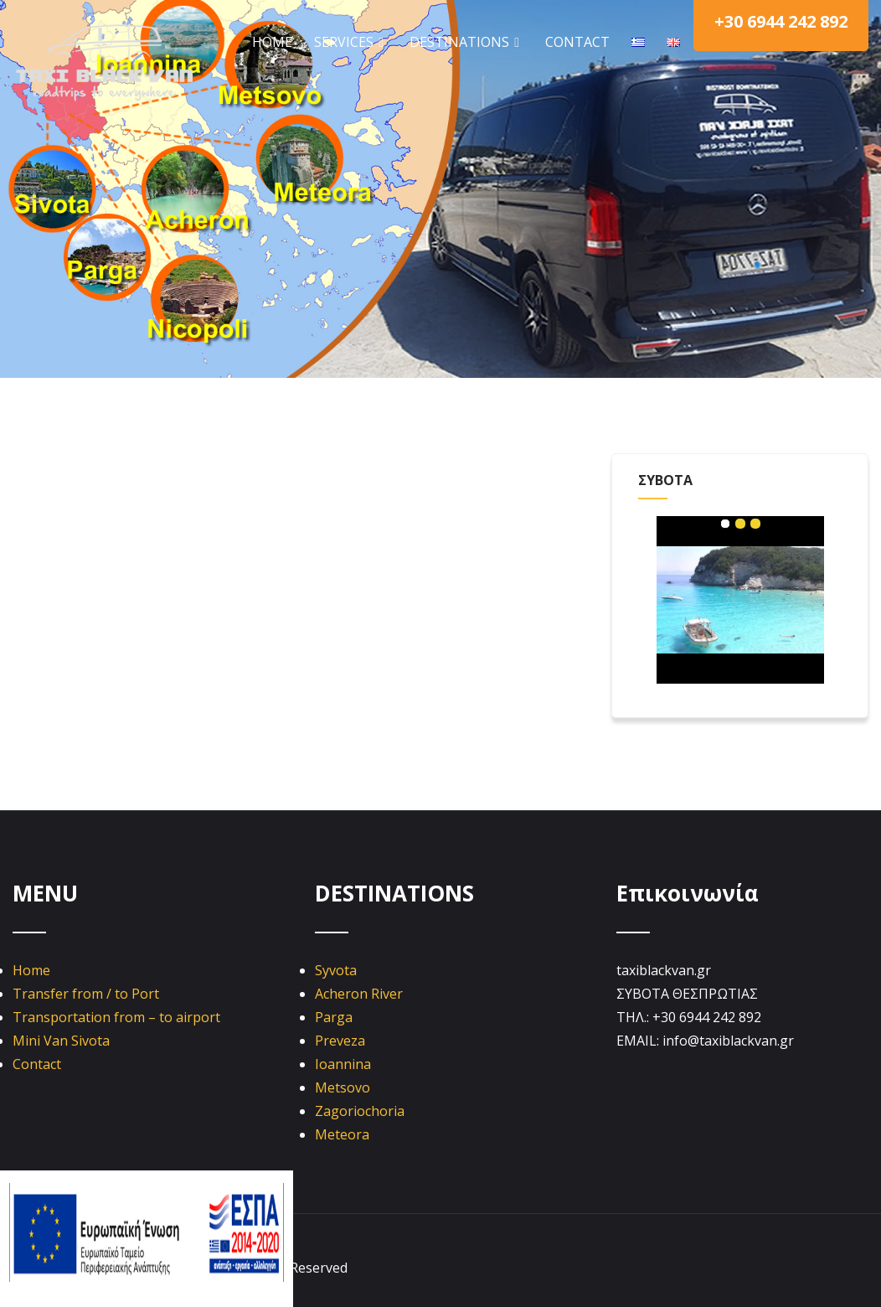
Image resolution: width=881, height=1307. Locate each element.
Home (31, 970)
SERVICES (351, 42)
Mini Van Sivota (61, 1040)
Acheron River (359, 993)
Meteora (342, 1134)
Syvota (336, 970)
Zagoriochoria (359, 1111)
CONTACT (577, 42)
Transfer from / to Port (86, 993)
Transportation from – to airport (116, 1017)
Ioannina (343, 1064)
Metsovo (342, 1087)
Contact (37, 1064)
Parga (334, 1017)
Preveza (340, 1040)
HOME (272, 42)
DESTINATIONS (466, 42)
